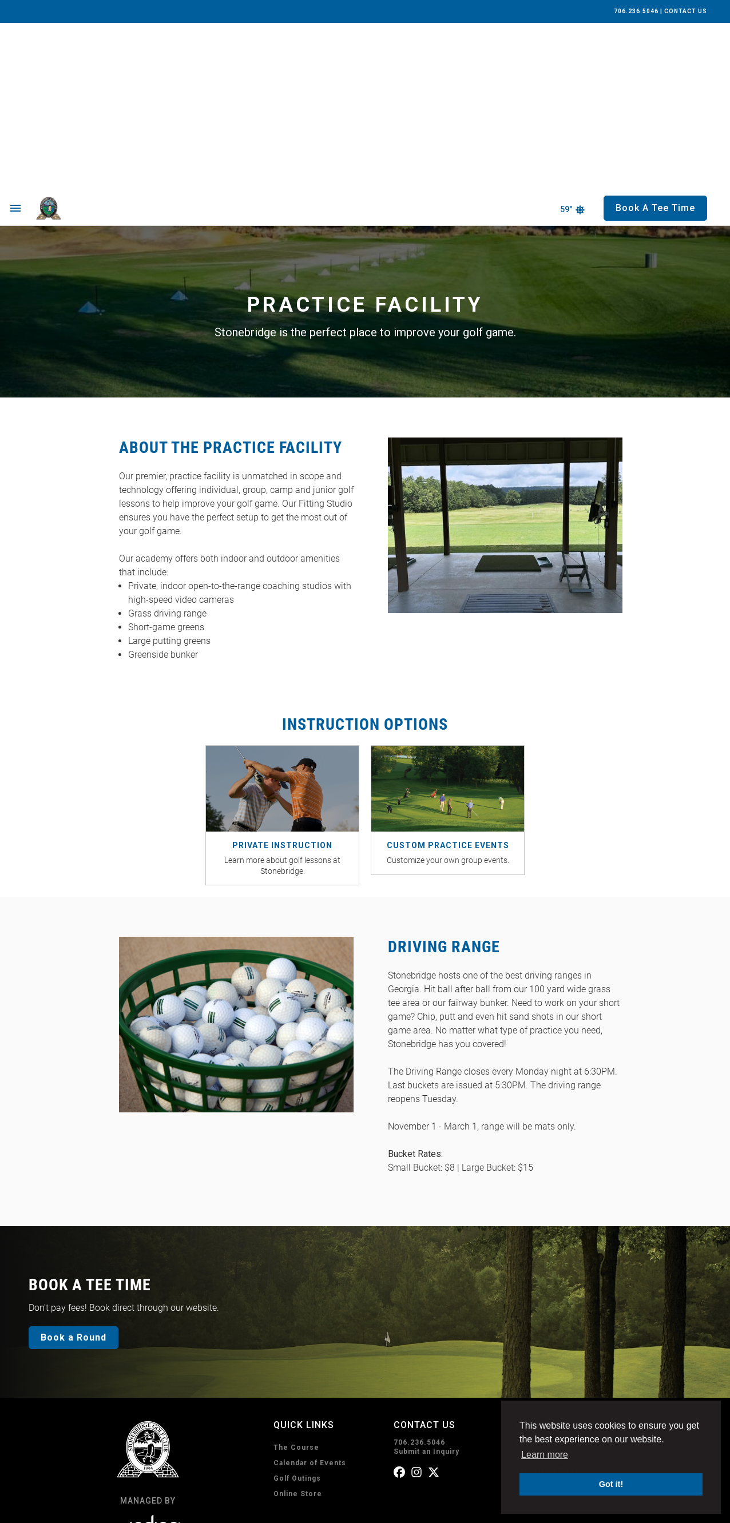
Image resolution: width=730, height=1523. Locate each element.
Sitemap (271, 1507)
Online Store (297, 1326)
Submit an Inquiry (426, 1283)
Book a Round (73, 1169)
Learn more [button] (544, 1455)
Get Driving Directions (556, 1302)
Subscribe (428, 1458)
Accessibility (226, 1507)
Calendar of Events (309, 1295)
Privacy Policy (119, 1507)
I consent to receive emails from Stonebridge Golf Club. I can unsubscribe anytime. (511, 1398)
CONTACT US (685, 11)
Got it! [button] (611, 1484)
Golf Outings (297, 1310)
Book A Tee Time (327, 1403)
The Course (296, 1279)
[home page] (75, 40)
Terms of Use (173, 1507)
